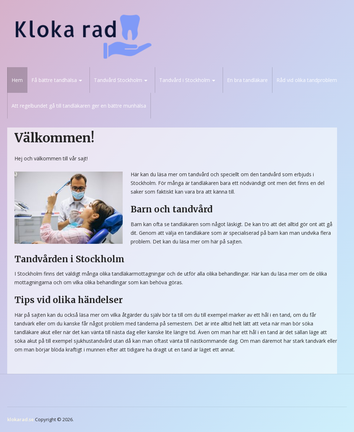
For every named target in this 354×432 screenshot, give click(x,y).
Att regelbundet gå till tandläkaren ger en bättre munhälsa (79, 105)
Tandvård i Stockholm (184, 80)
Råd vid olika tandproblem (306, 80)
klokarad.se (20, 419)
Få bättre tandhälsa (54, 80)
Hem (17, 80)
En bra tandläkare (247, 80)
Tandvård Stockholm (118, 80)
